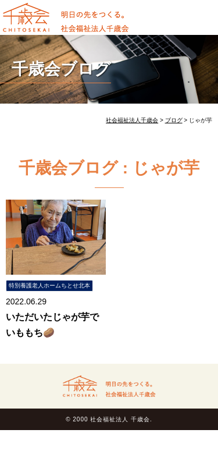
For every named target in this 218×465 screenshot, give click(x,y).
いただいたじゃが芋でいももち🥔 (52, 325)
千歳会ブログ (61, 69)
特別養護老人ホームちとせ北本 (49, 285)
